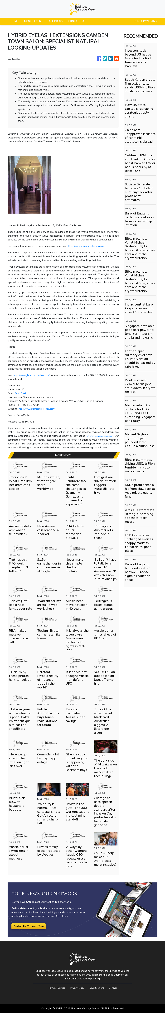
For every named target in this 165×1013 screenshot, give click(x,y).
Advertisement (98, 988)
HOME (14, 21)
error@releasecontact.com (98, 436)
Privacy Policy (76, 988)
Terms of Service (53, 988)
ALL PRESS (56, 21)
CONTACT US (76, 21)
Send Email (21, 393)
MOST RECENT (33, 21)
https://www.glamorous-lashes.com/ (88, 246)
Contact (116, 988)
